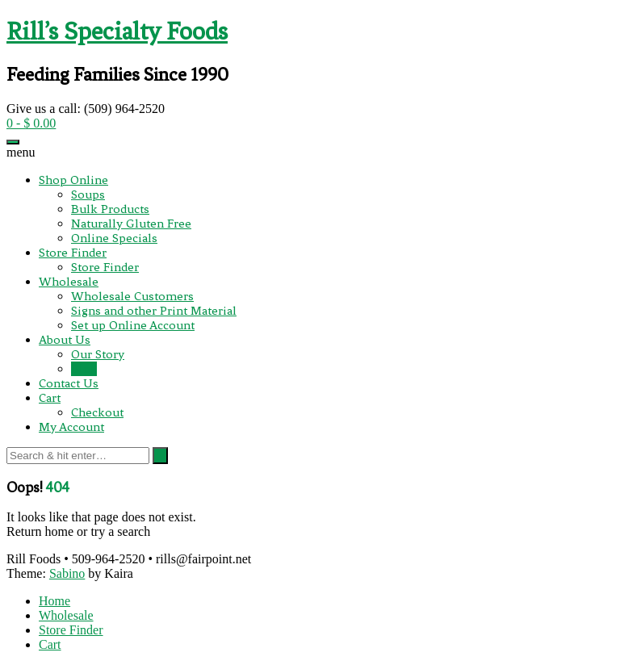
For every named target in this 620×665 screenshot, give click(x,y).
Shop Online (73, 180)
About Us (64, 339)
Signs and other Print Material (154, 310)
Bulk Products (110, 209)
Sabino (67, 573)
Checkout (97, 412)
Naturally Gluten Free (131, 223)
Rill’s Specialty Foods (117, 31)
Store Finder (73, 252)
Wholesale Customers (132, 296)
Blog (84, 369)
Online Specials (114, 238)
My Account (71, 427)
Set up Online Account (133, 325)
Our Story (97, 354)
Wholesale (68, 281)
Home (54, 601)
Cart (50, 398)
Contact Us (68, 383)
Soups (88, 194)
